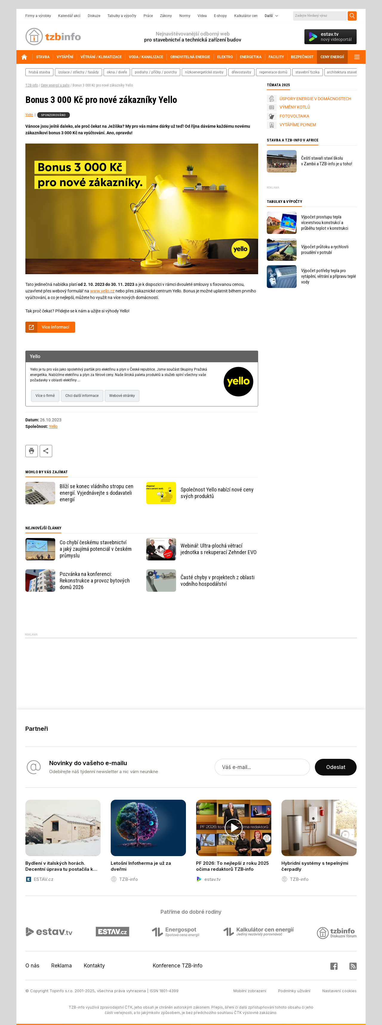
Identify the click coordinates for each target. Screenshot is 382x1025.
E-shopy (220, 16)
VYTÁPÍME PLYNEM (298, 124)
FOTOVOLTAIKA (294, 116)
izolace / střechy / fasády (78, 72)
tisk (32, 451)
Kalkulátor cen (246, 16)
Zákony (166, 16)
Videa (202, 16)
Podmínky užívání (294, 990)
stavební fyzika (307, 72)
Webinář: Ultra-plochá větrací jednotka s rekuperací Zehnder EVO (219, 548)
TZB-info (31, 85)
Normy (184, 16)
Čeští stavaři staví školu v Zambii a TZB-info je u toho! (326, 161)
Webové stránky (122, 396)
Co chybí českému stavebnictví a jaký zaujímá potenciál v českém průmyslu (96, 549)
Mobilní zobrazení (249, 990)
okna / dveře (117, 72)
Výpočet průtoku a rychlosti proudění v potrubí (325, 249)
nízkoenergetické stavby (204, 72)
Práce (148, 16)
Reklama (61, 966)
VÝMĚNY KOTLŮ (295, 107)
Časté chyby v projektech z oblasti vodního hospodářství (218, 580)
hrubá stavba (39, 72)
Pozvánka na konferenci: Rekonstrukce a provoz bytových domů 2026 (95, 580)
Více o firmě (45, 396)
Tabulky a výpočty (121, 16)
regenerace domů (273, 72)
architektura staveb (342, 72)
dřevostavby (241, 72)
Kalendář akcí (69, 16)
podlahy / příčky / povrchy (156, 72)
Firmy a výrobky (38, 16)
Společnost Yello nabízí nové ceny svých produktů (217, 492)
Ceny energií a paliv (55, 85)
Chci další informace (81, 396)
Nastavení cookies (339, 990)
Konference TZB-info (177, 966)
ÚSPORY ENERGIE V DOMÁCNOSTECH (315, 98)
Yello (29, 115)
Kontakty (94, 966)
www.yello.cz (102, 291)
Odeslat (335, 767)
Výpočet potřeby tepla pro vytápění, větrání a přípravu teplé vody (328, 276)
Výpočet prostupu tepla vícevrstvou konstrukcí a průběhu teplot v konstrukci (324, 222)
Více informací (55, 327)
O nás (32, 966)
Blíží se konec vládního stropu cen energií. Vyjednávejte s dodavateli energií (96, 493)
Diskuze (94, 16)
